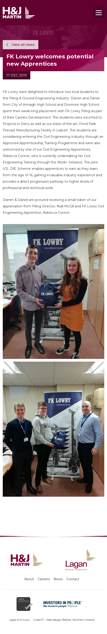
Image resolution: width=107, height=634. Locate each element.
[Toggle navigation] (98, 12)
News (58, 579)
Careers (44, 579)
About (29, 579)
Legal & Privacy (19, 619)
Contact (72, 579)
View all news (20, 45)
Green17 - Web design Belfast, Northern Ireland (63, 619)
